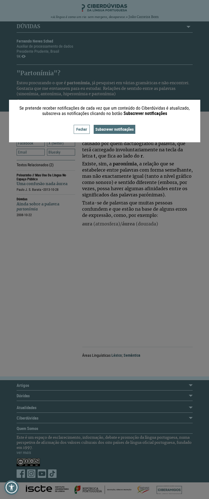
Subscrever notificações (114, 129)
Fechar (81, 129)
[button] (11, 487)
